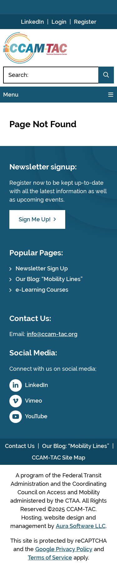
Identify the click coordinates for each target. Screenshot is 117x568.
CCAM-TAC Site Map (58, 457)
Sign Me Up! (35, 219)
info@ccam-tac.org (52, 334)
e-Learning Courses (42, 289)
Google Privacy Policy (63, 549)
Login (58, 21)
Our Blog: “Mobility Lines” (49, 279)
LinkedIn (32, 21)
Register (85, 21)
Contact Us (20, 446)
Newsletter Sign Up (42, 268)
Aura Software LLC (80, 526)
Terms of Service (50, 557)
